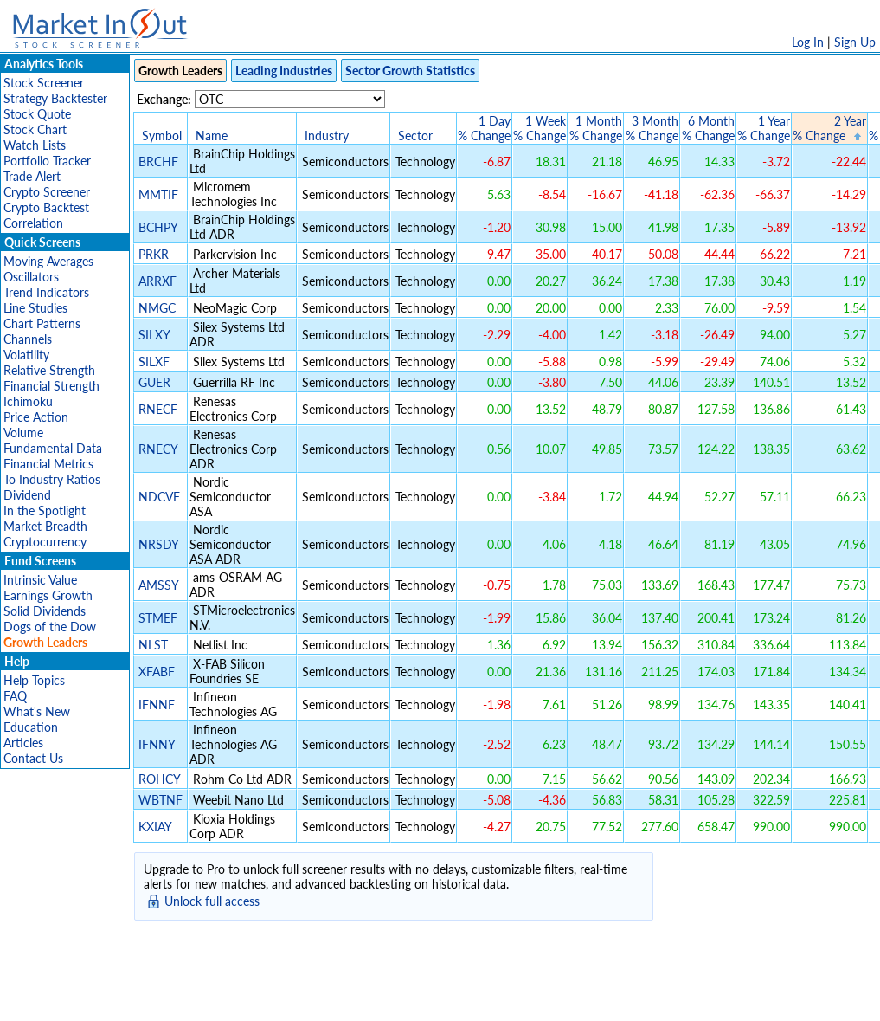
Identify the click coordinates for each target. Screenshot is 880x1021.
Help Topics (34, 680)
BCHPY (157, 227)
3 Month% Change (652, 128)
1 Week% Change (539, 128)
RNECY (157, 449)
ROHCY (159, 779)
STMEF (157, 618)
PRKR (153, 254)
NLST (153, 644)
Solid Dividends (44, 611)
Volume (23, 432)
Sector (415, 135)
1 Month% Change (595, 128)
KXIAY (154, 826)
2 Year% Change (829, 128)
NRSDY (158, 544)
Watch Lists (34, 145)
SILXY (154, 334)
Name (212, 135)
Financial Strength (51, 385)
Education (30, 727)
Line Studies (35, 307)
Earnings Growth (48, 595)
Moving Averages (48, 261)
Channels (27, 339)
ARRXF (157, 281)
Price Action (35, 417)
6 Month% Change (708, 128)
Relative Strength (49, 370)
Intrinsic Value (40, 579)
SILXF (154, 361)
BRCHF (158, 161)
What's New (36, 711)
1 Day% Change (484, 128)
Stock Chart (35, 129)
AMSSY (158, 585)
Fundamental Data (52, 448)
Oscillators (31, 276)
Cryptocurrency (45, 541)
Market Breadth (45, 526)
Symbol (162, 135)
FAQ (15, 695)
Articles (23, 742)
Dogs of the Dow (49, 626)
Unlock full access (212, 901)
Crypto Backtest (46, 207)
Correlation (33, 223)
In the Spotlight (44, 510)
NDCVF (159, 496)
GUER (154, 382)
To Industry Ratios (51, 479)
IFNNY (156, 744)
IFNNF (156, 704)
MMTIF (158, 194)
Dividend (27, 495)
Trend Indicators (46, 292)
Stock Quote (37, 114)
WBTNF (160, 799)
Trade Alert (32, 176)
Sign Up (855, 42)
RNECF (157, 409)
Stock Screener (43, 82)
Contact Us (33, 758)
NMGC (157, 307)
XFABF (156, 671)
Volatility (26, 354)
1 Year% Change (763, 128)
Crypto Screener (46, 191)
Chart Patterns (41, 323)
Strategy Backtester (55, 98)
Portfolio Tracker (47, 160)
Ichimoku (28, 401)
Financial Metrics (48, 463)
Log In (808, 42)
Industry (327, 135)
